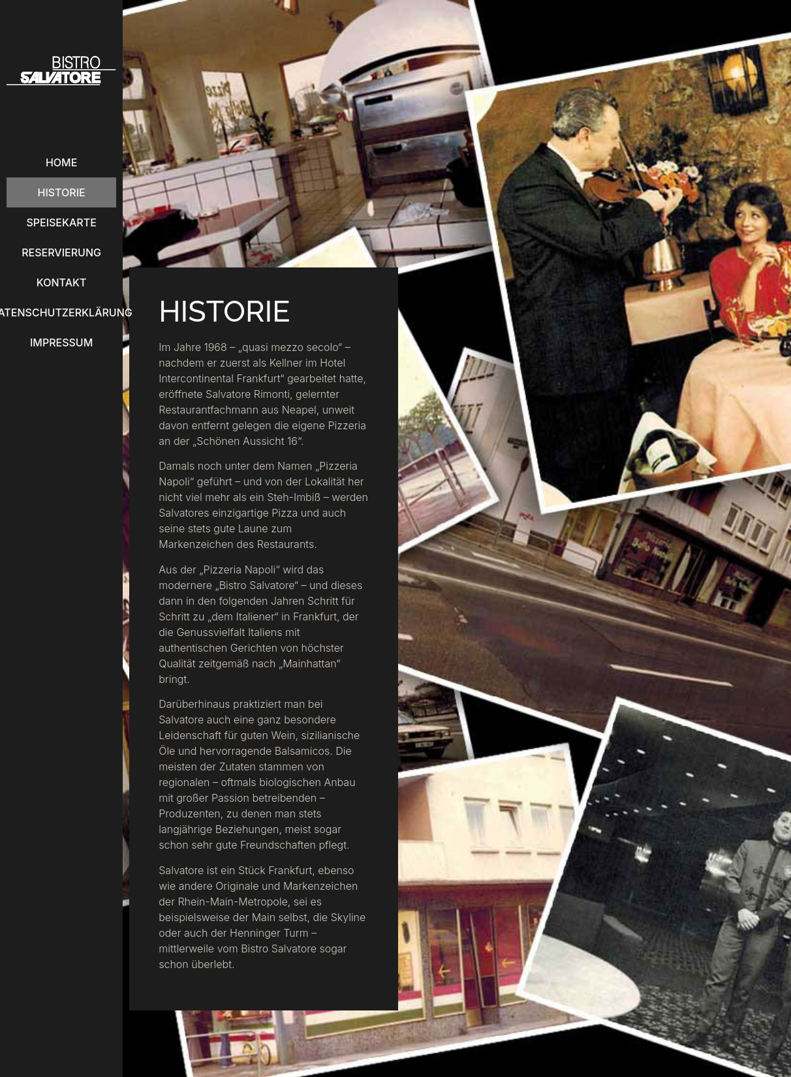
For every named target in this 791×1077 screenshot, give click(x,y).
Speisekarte (61, 222)
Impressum (61, 342)
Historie (61, 192)
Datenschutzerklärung (61, 312)
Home (61, 162)
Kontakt (62, 282)
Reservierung (61, 252)
